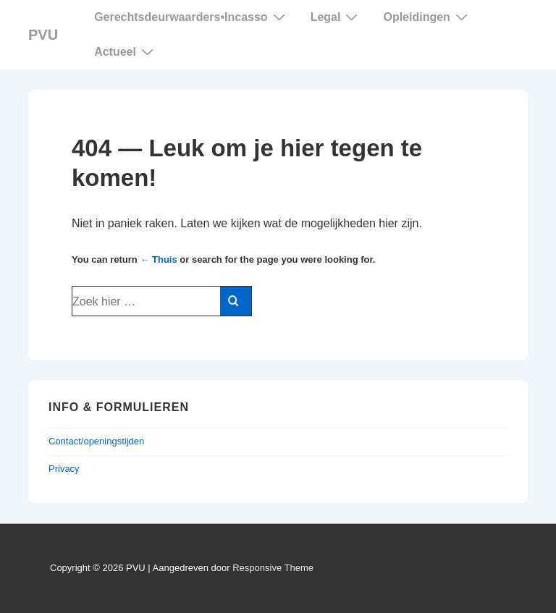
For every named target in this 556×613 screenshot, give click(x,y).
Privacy (64, 468)
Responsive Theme (272, 567)
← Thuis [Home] (158, 259)
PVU (43, 35)
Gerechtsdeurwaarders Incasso (191, 17)
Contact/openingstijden (96, 441)
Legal (336, 17)
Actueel (125, 51)
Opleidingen (427, 17)
